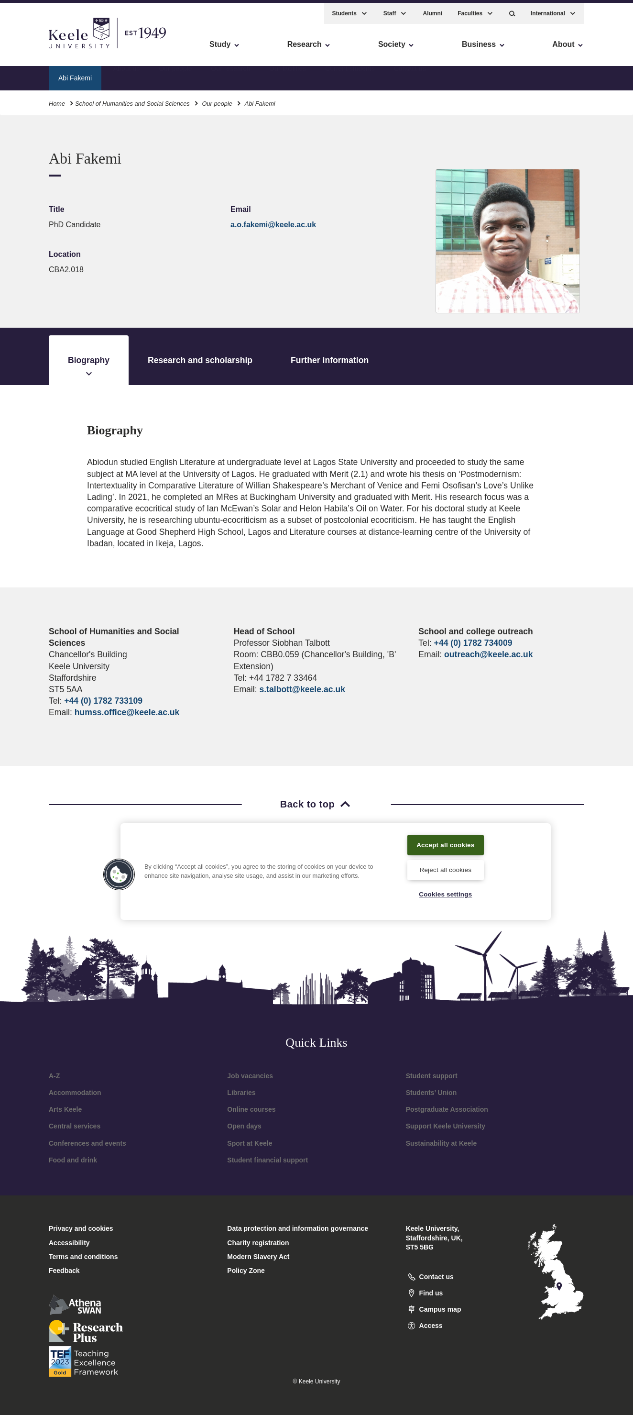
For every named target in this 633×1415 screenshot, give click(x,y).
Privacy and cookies (81, 1228)
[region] (335, 870)
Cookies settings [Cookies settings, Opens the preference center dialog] (445, 894)
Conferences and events (87, 1143)
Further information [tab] (330, 360)
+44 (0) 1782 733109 (103, 701)
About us (126, 74)
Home (57, 99)
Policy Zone (246, 1270)
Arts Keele (65, 1109)
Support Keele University (446, 1126)
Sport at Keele (249, 1143)
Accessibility (69, 1243)
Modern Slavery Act (258, 1256)
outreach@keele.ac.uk (488, 654)
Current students (350, 74)
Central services (74, 1126)
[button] (512, 10)
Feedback (64, 1270)
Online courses (251, 1109)
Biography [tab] (88, 367)
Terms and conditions (83, 1256)
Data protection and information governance (297, 1228)
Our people (175, 74)
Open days (244, 1126)
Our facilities (287, 74)
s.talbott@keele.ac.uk (302, 689)
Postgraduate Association (447, 1109)
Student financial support (267, 1160)
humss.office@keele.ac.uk (127, 712)
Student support (432, 1076)
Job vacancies (250, 1076)
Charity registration (258, 1243)
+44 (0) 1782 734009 (473, 643)
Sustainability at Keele (441, 1143)
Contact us (410, 74)
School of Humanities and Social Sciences (132, 99)
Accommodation (75, 1092)
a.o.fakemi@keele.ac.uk (273, 225)
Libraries (241, 1092)
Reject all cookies (445, 869)
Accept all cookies (446, 843)
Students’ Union (431, 1092)
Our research (230, 74)
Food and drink (73, 1160)
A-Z (54, 1076)
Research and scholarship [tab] (200, 360)
